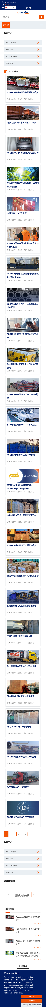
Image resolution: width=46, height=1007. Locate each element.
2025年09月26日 (16, 190)
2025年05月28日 (16, 431)
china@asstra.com (11, 5)
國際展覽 (9, 63)
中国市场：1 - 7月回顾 (16, 213)
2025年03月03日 (16, 673)
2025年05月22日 (16, 462)
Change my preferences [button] (32, 1005)
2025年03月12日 (16, 643)
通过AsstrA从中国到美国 (19, 727)
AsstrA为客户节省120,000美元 (21, 757)
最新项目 (9, 49)
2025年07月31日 (16, 310)
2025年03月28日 (16, 582)
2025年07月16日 (16, 341)
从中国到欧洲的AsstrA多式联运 (22, 425)
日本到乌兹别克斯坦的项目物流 (20, 696)
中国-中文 (10, 8)
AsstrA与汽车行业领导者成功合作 (23, 153)
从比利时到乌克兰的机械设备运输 (21, 606)
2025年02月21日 (16, 733)
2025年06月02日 (16, 401)
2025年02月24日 (16, 703)
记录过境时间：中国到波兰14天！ (22, 123)
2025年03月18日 (16, 612)
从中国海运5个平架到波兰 (18, 787)
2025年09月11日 (16, 220)
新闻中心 (31, 99)
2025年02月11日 (16, 763)
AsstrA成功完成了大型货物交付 (22, 545)
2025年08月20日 (16, 280)
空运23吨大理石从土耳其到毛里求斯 (23, 576)
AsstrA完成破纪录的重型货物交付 (23, 92)
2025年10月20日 (16, 159)
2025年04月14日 (16, 522)
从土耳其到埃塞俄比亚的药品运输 (21, 666)
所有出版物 (23, 966)
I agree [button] (31, 996)
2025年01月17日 (16, 824)
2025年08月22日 (16, 250)
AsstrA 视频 (11, 56)
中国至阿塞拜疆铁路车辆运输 (19, 636)
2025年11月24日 (16, 99)
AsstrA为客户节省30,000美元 (21, 455)
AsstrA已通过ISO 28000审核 (20, 817)
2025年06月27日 (16, 371)
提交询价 (6, 25)
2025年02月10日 (16, 794)
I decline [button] (32, 1001)
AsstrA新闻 (11, 43)
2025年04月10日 (16, 552)
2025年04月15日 (16, 492)
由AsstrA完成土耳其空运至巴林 (22, 515)
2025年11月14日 (16, 129)
